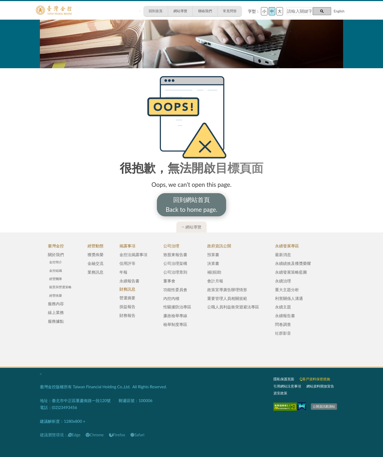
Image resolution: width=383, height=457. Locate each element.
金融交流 (95, 263)
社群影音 (283, 333)
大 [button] (280, 11)
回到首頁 (156, 11)
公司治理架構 (175, 263)
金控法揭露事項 (133, 254)
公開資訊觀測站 (324, 406)
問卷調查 (283, 324)
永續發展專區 (287, 245)
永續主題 (283, 306)
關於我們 (56, 254)
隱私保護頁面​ (283, 379)
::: (140, 11)
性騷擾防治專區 (177, 306)
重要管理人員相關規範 (227, 298)
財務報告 (127, 315)
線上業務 (56, 312)
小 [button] (264, 11)
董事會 (169, 280)
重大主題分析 (287, 289)
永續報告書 (129, 280)
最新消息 (283, 254)
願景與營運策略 (60, 287)
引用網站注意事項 (287, 386)
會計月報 (215, 280)
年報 (123, 272)
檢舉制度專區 (175, 324)
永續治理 (283, 280)
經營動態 (95, 245)
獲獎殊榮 (95, 254)
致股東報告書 (175, 254)
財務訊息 (127, 289)
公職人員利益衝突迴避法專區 (233, 306)
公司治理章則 (175, 272)
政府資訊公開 (219, 245)
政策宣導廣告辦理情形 (227, 289)
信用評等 (127, 263)
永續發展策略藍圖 (291, 272)
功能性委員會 (175, 289)
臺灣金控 (56, 245)
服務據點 (56, 321)
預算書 (213, 254)
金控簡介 (55, 262)
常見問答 (230, 11)
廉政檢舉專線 (175, 315)
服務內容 (56, 303)
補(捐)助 (214, 272)
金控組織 (55, 271)
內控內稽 (171, 298)
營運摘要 (127, 297)
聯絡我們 (205, 11)
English (339, 11)
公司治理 (171, 245)
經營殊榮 (55, 296)
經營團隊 (55, 279)
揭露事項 (127, 245)
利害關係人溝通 (289, 298)
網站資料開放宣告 (320, 386)
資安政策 (280, 393)
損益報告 (127, 306)
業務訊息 (95, 272)
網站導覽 (180, 11)
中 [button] (272, 11)
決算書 (213, 263)
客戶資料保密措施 (314, 379)
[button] (322, 11)
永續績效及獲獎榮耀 (293, 263)
